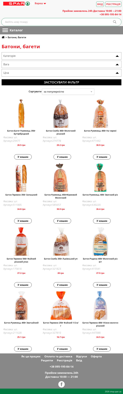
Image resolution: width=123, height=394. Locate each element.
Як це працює (31, 356)
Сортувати (35, 91)
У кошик (23, 156)
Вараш (39, 3)
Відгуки (81, 356)
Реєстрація (113, 4)
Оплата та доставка (58, 356)
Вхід (100, 4)
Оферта (96, 356)
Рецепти (47, 360)
